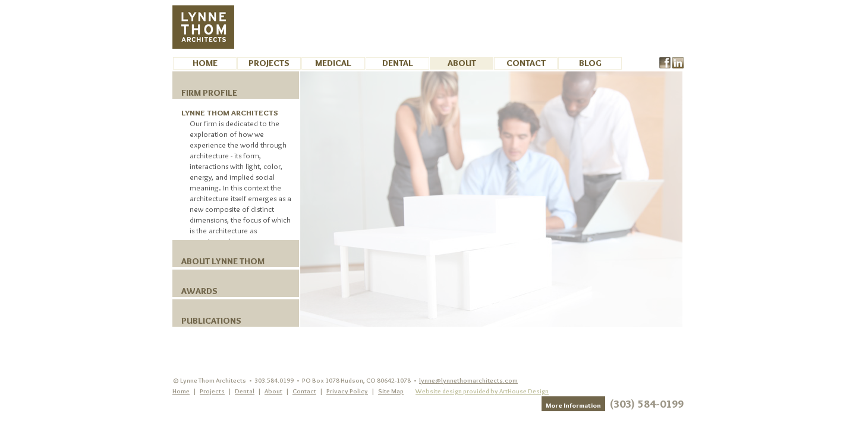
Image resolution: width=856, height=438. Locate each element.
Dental (397, 63)
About (462, 63)
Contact (526, 63)
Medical (333, 63)
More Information (573, 405)
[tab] (235, 85)
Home (205, 63)
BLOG (590, 63)
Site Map (391, 391)
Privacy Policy (347, 391)
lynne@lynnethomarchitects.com (468, 380)
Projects (268, 63)
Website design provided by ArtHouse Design (482, 391)
